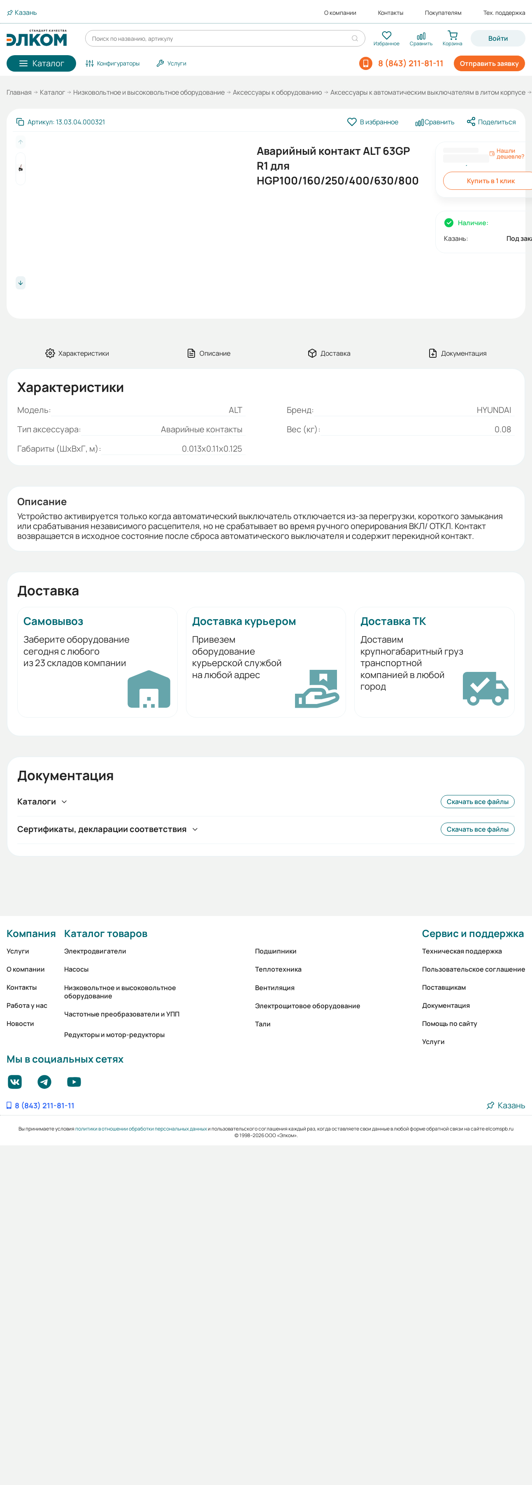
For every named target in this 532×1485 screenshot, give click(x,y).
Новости (20, 1023)
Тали (263, 1024)
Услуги (18, 951)
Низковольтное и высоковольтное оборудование (149, 92)
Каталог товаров (105, 933)
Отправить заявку (489, 63)
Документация (446, 1005)
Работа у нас (27, 1005)
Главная (19, 92)
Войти (498, 38)
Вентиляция (275, 988)
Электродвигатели (95, 951)
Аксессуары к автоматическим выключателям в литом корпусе (427, 92)
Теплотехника (278, 969)
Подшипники (276, 951)
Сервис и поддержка (473, 933)
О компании (340, 12)
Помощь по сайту (449, 1023)
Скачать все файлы (478, 801)
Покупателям (443, 12)
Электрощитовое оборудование (307, 1006)
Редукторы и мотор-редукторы (114, 1034)
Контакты (390, 12)
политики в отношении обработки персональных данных (141, 1128)
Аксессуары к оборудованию (277, 92)
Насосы (76, 969)
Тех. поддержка (504, 12)
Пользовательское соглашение (473, 969)
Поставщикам (444, 987)
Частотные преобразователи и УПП (121, 1014)
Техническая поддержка (462, 951)
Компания (31, 933)
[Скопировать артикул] (60, 122)
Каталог (52, 92)
